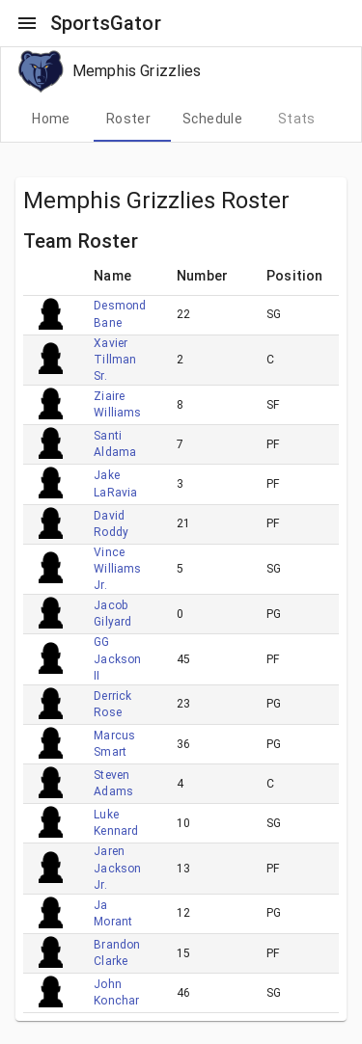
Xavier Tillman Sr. (115, 359)
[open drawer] (27, 23)
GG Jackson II (117, 658)
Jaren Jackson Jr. (117, 867)
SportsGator (105, 23)
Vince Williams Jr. (117, 569)
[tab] (51, 118)
